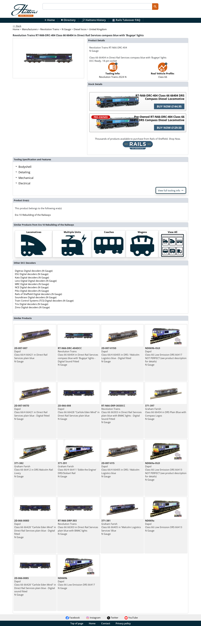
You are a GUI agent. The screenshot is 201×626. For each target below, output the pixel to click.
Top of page (76, 623)
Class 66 (162, 71)
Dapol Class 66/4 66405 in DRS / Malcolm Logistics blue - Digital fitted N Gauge (120, 355)
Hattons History (94, 20)
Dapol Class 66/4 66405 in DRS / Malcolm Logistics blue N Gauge (120, 469)
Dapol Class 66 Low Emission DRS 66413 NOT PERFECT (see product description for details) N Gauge (165, 471)
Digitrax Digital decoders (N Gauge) (33, 270)
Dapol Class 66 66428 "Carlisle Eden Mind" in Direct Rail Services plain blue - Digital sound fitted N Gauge (35, 586)
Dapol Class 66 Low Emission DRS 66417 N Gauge (76, 583)
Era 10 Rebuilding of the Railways (33, 214)
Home (49, 20)
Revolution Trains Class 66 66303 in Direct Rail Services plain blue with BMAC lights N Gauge (78, 527)
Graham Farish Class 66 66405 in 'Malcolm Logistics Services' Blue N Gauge (121, 527)
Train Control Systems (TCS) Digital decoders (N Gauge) (44, 300)
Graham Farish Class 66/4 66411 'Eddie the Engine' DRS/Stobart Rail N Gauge (77, 469)
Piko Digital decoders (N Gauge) (32, 290)
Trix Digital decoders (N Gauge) (31, 304)
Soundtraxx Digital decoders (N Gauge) (35, 297)
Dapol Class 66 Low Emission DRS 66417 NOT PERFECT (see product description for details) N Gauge (165, 356)
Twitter (112, 617)
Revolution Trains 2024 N (112, 71)
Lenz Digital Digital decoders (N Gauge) (36, 280)
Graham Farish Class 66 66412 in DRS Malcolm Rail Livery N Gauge (33, 469)
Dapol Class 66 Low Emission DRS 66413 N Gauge (163, 525)
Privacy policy (123, 623)
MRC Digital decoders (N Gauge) (32, 284)
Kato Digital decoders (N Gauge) (32, 277)
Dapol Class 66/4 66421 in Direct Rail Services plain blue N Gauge (30, 355)
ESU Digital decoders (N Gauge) (31, 274)
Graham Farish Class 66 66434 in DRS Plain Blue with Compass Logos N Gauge (165, 412)
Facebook (73, 617)
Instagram (93, 617)
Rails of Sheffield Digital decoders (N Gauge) (38, 294)
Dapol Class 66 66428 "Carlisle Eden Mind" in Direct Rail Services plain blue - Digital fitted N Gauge (35, 529)
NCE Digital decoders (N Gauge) (31, 287)
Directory (68, 20)
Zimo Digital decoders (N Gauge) (32, 307)
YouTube (131, 617)
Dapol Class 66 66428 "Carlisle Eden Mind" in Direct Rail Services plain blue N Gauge (78, 412)
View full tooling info (171, 190)
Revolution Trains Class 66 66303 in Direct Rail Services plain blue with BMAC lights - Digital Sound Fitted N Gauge (121, 414)
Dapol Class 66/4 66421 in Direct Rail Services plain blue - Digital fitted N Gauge (32, 412)
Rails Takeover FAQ (126, 20)
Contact (105, 623)
